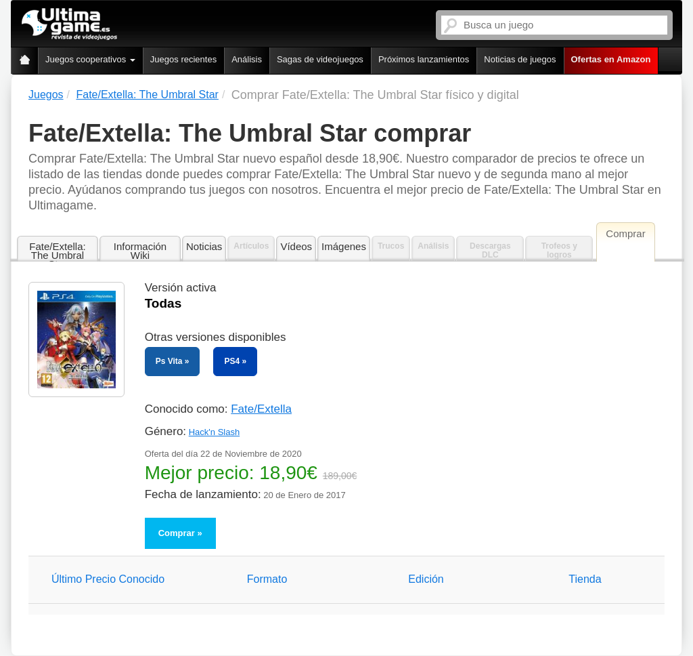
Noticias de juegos (520, 59)
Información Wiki (140, 251)
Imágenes (343, 246)
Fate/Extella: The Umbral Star (57, 251)
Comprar (176, 533)
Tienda (584, 579)
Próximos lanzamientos (423, 59)
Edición (425, 579)
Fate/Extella (261, 409)
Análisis (246, 59)
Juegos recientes (183, 59)
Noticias (204, 246)
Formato (267, 579)
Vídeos (296, 246)
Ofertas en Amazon (611, 59)
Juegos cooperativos (90, 59)
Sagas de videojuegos (320, 59)
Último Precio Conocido (107, 579)
